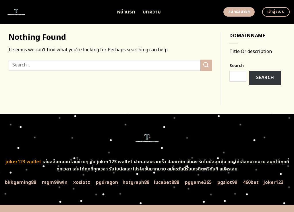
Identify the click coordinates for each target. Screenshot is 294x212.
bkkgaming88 (20, 182)
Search (236, 66)
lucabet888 (166, 182)
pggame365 (198, 182)
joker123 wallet (23, 161)
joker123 (273, 182)
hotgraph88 (136, 182)
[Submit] (206, 65)
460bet (251, 182)
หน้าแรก (126, 12)
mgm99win (54, 182)
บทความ (152, 12)
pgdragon (107, 182)
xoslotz (81, 182)
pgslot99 (227, 182)
